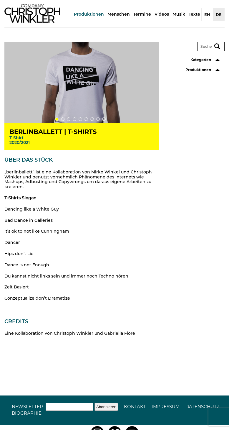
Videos (162, 14)
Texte (194, 14)
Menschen (118, 14)
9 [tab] (104, 119)
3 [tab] (68, 119)
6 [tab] (86, 119)
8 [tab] (98, 119)
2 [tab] (62, 119)
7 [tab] (92, 119)
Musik (178, 14)
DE (219, 14)
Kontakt (135, 406)
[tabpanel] (81, 94)
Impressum (166, 406)
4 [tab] (74, 119)
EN (207, 14)
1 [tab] (57, 119)
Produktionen (89, 14)
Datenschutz (202, 406)
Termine (142, 14)
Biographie (27, 413)
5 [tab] (80, 119)
